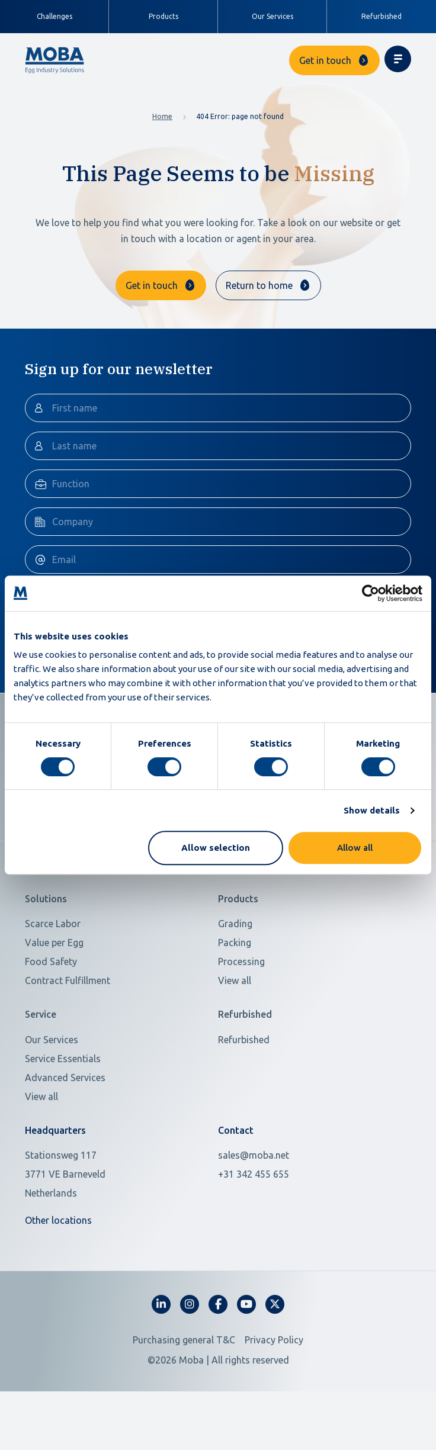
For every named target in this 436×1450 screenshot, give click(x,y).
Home (162, 116)
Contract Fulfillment (67, 1014)
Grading (235, 958)
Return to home (259, 285)
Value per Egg (54, 977)
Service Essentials (63, 1093)
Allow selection (215, 848)
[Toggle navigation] (397, 59)
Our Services (272, 16)
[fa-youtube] (246, 1338)
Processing (241, 996)
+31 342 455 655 (253, 1208)
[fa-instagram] (189, 1338)
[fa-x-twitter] (274, 1338)
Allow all (355, 848)
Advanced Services (65, 1112)
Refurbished (381, 16)
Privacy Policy (274, 1374)
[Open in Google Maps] (114, 1208)
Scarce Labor (53, 958)
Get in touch (325, 60)
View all (234, 1014)
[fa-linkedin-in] (161, 1338)
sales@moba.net (253, 1189)
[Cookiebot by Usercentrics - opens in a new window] (370, 593)
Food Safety (51, 996)
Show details (372, 810)
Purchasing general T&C (184, 1374)
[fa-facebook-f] (218, 1338)
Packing (234, 977)
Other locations (58, 1254)
